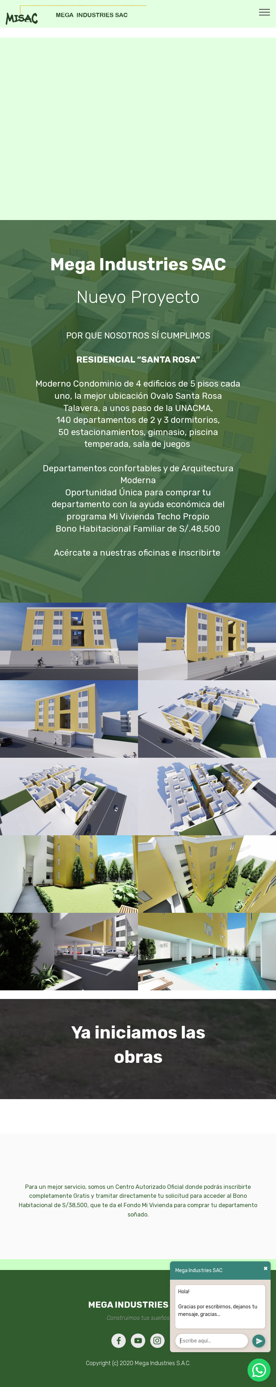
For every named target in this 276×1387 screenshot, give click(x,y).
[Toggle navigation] (264, 12)
